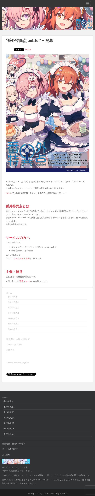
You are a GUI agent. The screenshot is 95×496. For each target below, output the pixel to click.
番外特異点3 (13, 307)
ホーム (9, 292)
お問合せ (10, 350)
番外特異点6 (13, 323)
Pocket (17, 49)
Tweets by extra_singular (17, 362)
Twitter (9, 193)
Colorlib (46, 490)
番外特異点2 (13, 302)
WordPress (63, 490)
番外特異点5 (13, 318)
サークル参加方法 (21, 258)
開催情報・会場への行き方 (18, 339)
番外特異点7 (13, 329)
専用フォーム (25, 281)
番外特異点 (13, 296)
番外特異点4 (13, 313)
